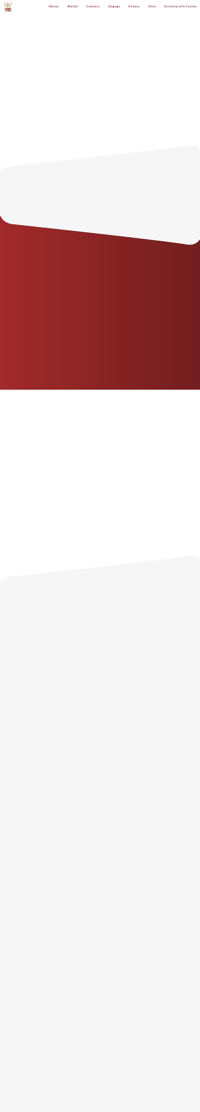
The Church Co (100, 1087)
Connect (93, 8)
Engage (114, 8)
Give (152, 8)
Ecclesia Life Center (180, 8)
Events (134, 8)
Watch (72, 8)
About (54, 8)
